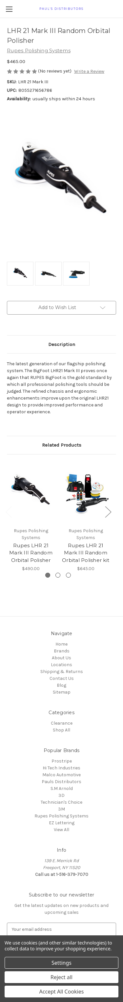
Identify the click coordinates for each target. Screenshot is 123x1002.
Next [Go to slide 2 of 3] (107, 512)
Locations (61, 664)
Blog (61, 685)
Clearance (61, 723)
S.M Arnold (62, 788)
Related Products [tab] (61, 445)
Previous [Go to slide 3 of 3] (8, 512)
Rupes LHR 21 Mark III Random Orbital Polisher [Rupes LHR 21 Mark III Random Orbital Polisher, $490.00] (30, 552)
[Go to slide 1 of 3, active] (47, 575)
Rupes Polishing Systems (61, 816)
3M (61, 809)
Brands (62, 651)
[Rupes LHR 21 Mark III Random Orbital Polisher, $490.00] (31, 492)
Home (61, 644)
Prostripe (61, 761)
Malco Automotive (61, 775)
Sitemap (62, 692)
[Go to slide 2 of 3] (57, 575)
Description (61, 344)
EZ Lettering (61, 823)
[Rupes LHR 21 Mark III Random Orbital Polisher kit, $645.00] (86, 492)
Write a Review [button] (89, 71)
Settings (61, 962)
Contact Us (62, 678)
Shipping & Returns (61, 671)
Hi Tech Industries (61, 768)
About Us (61, 658)
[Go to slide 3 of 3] (68, 575)
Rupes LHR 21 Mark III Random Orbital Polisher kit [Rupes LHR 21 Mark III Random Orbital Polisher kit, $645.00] (85, 552)
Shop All (61, 730)
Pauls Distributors (61, 781)
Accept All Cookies (61, 991)
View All (61, 829)
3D (61, 795)
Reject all (61, 977)
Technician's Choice (61, 802)
